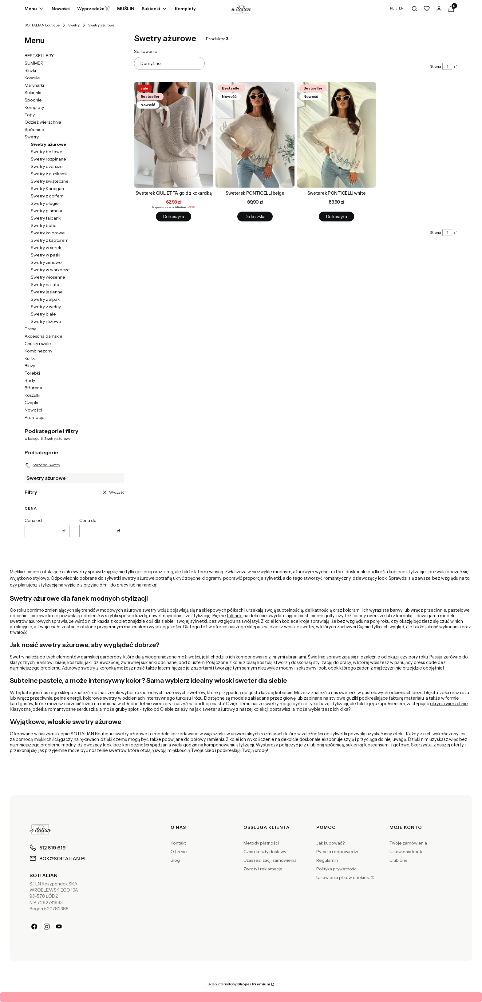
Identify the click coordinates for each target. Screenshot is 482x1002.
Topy (30, 114)
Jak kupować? (330, 843)
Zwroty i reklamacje (262, 869)
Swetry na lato (45, 284)
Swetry (74, 25)
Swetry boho (44, 225)
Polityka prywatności (337, 869)
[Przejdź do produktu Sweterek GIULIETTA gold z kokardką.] (173, 135)
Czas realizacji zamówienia (270, 860)
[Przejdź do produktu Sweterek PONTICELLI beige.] (254, 135)
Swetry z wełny (46, 306)
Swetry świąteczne (50, 181)
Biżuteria (33, 388)
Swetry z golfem (47, 196)
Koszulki (32, 395)
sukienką (354, 745)
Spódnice (34, 129)
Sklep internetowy (238, 984)
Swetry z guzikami (49, 174)
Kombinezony (38, 351)
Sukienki (33, 92)
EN (401, 8)
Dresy (30, 329)
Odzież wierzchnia (43, 122)
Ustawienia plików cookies (342, 877)
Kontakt (178, 843)
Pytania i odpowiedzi (337, 851)
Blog (175, 860)
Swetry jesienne (47, 292)
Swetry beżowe (46, 151)
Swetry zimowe (46, 262)
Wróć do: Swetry (42, 465)
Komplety (34, 107)
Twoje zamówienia (408, 843)
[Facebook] (34, 927)
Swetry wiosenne (48, 277)
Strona (435, 66)
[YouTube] (59, 927)
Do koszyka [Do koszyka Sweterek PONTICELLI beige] (255, 217)
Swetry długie (45, 203)
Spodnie (33, 100)
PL (392, 8)
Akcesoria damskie (43, 336)
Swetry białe (43, 314)
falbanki (235, 615)
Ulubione (398, 860)
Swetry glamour (47, 210)
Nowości (33, 410)
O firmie (179, 851)
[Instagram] (47, 927)
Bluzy (30, 365)
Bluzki (30, 70)
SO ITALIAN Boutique (42, 25)
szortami (203, 668)
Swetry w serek (46, 247)
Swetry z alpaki (46, 299)
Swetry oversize (47, 166)
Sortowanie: (146, 51)
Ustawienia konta (406, 851)
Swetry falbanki (46, 218)
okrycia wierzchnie (449, 703)
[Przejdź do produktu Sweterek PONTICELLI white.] (336, 135)
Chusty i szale (38, 343)
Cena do (88, 520)
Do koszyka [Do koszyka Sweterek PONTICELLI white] (336, 217)
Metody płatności (261, 843)
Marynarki (34, 85)
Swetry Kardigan (47, 188)
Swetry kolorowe (48, 233)
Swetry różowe (46, 321)
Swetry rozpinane (48, 159)
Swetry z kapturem (50, 240)
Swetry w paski (45, 255)
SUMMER (34, 63)
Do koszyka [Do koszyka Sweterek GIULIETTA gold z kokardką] (173, 217)
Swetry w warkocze (50, 269)
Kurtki (30, 358)
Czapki (31, 402)
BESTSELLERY (39, 55)
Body (30, 380)
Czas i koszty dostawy (264, 851)
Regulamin (327, 860)
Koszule (32, 78)
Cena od (33, 520)
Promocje (35, 417)
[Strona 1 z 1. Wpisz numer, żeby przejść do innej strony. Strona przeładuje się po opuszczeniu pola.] (447, 66)
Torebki (32, 373)
